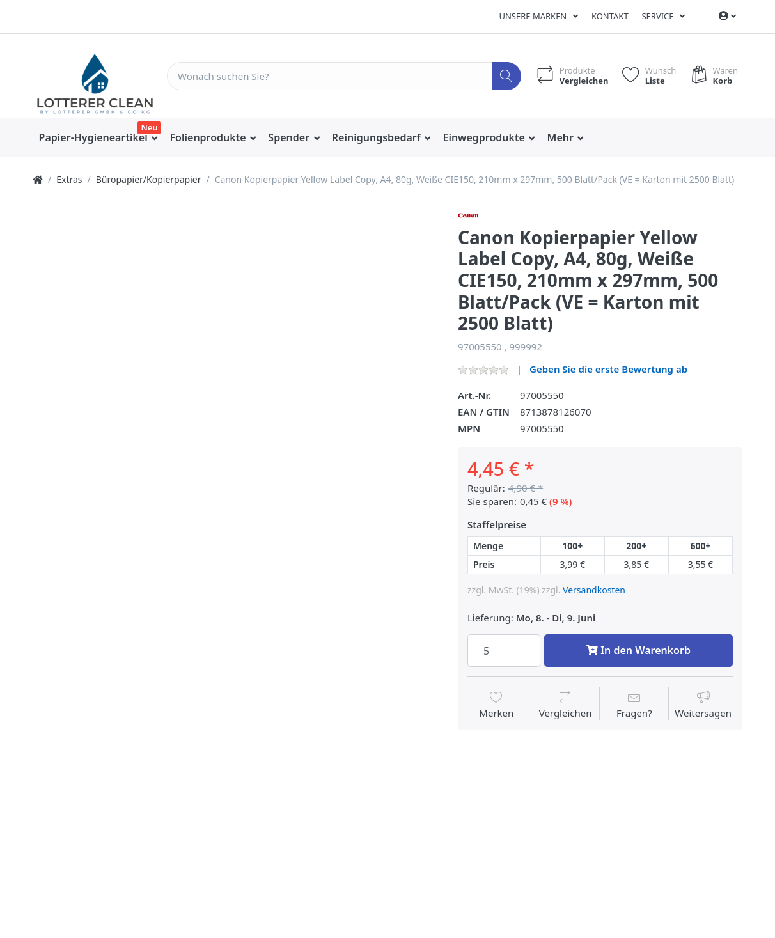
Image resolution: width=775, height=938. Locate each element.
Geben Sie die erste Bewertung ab (608, 369)
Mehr (562, 137)
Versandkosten (594, 590)
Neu (149, 127)
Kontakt (610, 16)
